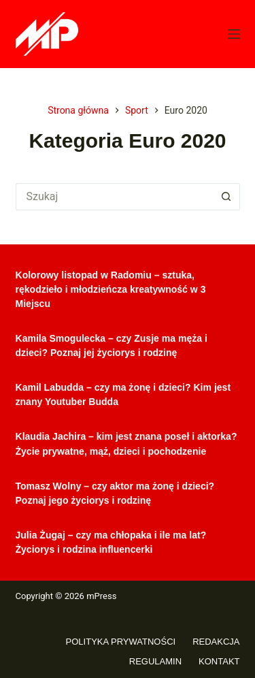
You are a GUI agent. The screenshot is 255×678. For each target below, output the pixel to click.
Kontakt (219, 661)
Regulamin (155, 661)
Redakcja (215, 641)
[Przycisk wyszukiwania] (226, 196)
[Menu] (234, 34)
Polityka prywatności (121, 641)
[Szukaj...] (114, 196)
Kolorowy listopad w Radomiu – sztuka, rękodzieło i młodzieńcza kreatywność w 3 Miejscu (111, 289)
